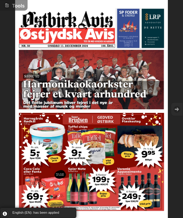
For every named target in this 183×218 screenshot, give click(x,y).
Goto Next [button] (177, 109)
